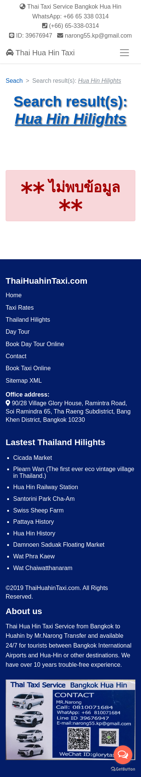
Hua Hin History (34, 533)
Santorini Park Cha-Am (44, 499)
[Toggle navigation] (124, 52)
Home (14, 295)
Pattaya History (33, 522)
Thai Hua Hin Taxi (40, 53)
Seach (14, 81)
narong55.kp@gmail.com (94, 35)
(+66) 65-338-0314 (70, 26)
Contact (16, 356)
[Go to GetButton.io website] (123, 769)
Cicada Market (32, 458)
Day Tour (18, 331)
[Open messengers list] (123, 754)
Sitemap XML (24, 380)
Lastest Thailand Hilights (55, 442)
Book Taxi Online (28, 368)
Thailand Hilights (28, 319)
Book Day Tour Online (35, 344)
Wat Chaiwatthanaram (43, 568)
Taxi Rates (20, 307)
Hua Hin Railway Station (45, 487)
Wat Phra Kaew (34, 556)
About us (24, 611)
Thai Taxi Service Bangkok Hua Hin (70, 6)
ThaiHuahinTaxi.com (46, 281)
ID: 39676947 (31, 35)
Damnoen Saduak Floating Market (59, 544)
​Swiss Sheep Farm (38, 510)
